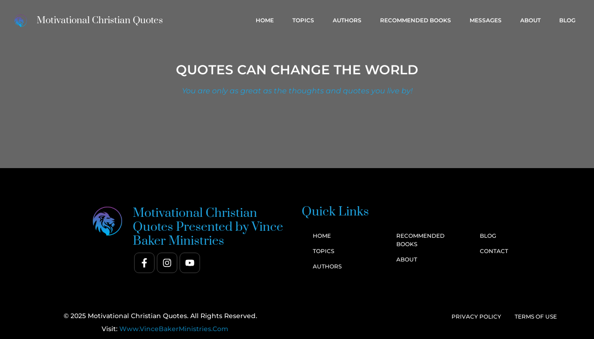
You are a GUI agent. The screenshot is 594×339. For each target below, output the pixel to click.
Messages (486, 20)
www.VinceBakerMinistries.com (173, 329)
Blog (567, 20)
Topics (303, 20)
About (530, 20)
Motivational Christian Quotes (100, 20)
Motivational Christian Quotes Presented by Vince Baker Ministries (208, 227)
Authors (347, 20)
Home (265, 20)
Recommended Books (415, 20)
